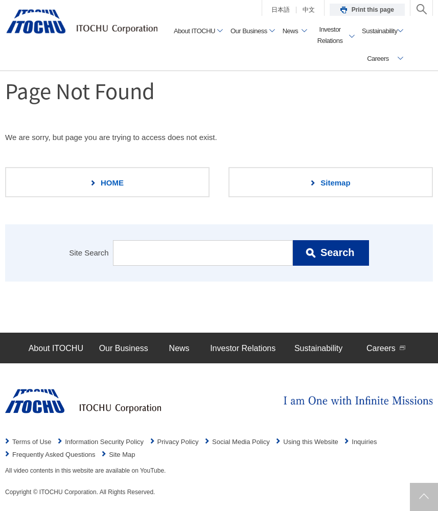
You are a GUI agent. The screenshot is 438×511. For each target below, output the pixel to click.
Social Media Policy (241, 442)
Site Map (122, 454)
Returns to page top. (424, 497)
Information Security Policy (104, 442)
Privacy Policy (178, 442)
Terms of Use (32, 442)
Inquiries (364, 442)
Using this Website (310, 442)
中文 (309, 9)
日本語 (280, 9)
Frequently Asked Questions (54, 454)
